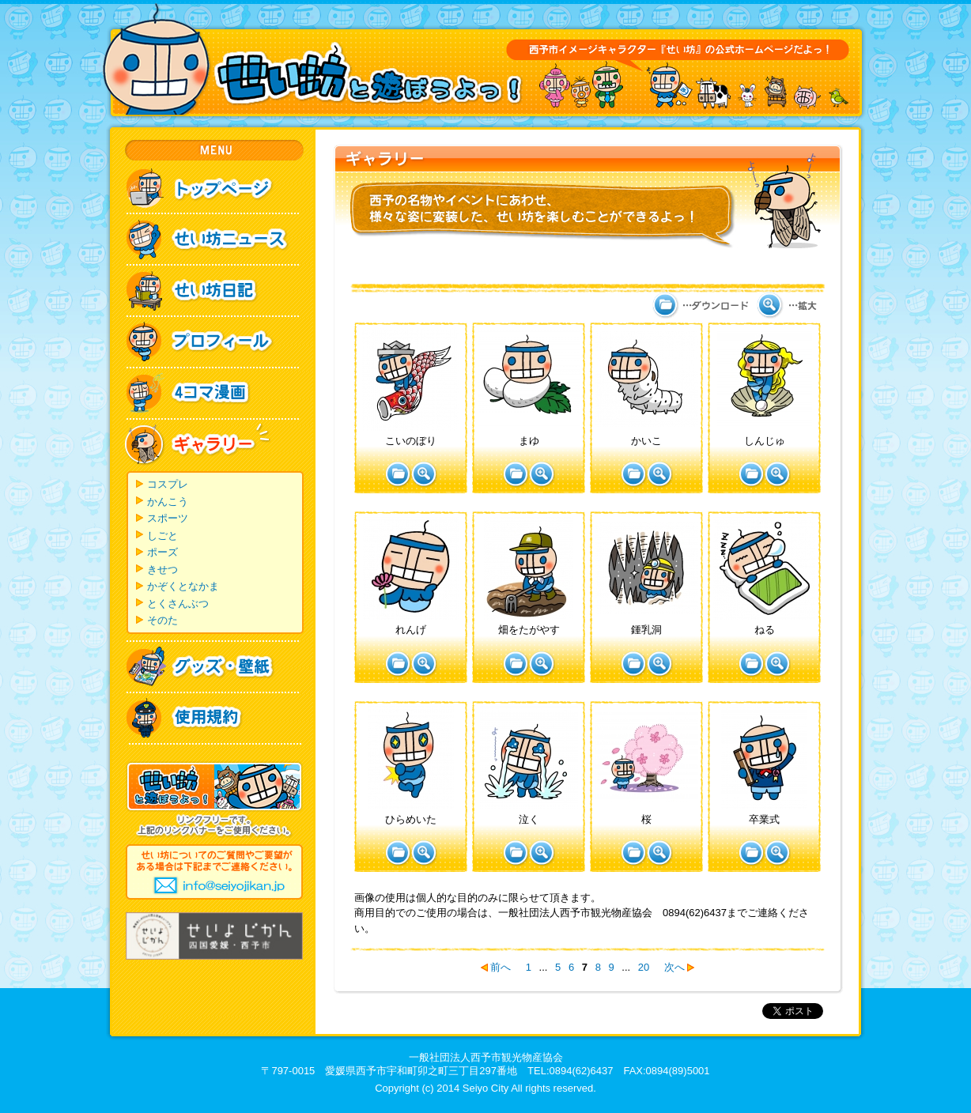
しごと (162, 535)
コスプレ (167, 484)
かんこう (167, 501)
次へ (674, 967)
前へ (500, 967)
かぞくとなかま (183, 586)
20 (643, 967)
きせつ (162, 569)
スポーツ (167, 518)
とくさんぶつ (178, 603)
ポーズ (162, 552)
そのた (162, 620)
